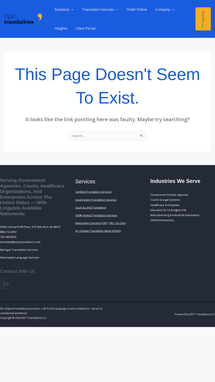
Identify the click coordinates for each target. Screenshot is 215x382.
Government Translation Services (96, 200)
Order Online (132, 9)
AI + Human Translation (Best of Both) (98, 231)
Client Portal (83, 28)
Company (159, 9)
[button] (71, 9)
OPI (105, 223)
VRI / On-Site (118, 223)
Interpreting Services (88, 223)
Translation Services (98, 9)
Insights (60, 28)
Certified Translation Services (94, 192)
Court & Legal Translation (91, 208)
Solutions (63, 9)
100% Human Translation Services (96, 216)
